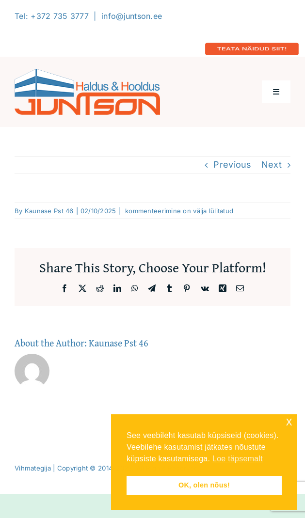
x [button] (289, 421)
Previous (232, 164)
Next (271, 164)
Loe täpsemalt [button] (237, 459)
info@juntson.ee (131, 16)
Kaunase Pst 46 (49, 211)
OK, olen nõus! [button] (204, 485)
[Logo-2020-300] (87, 73)
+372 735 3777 (60, 16)
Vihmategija (33, 468)
